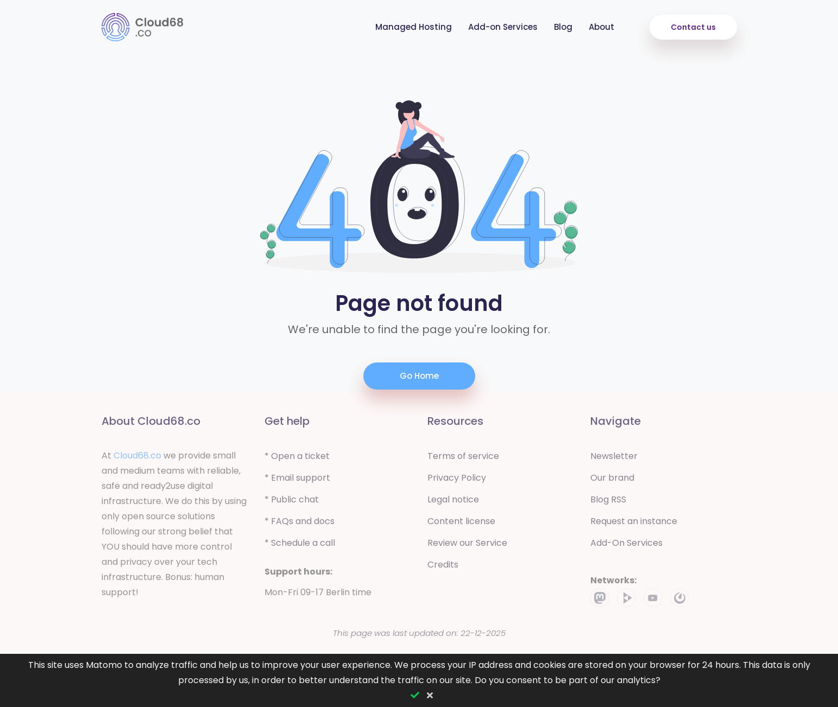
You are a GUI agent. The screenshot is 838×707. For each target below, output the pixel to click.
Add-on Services (503, 27)
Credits (442, 567)
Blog (563, 27)
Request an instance (633, 524)
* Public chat (291, 502)
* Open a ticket (297, 459)
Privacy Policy (456, 480)
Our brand (612, 480)
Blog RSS (608, 502)
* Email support (297, 480)
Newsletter (614, 459)
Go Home (419, 375)
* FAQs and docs (299, 524)
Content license (461, 524)
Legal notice (453, 502)
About (601, 27)
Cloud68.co (137, 458)
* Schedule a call (299, 545)
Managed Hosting (413, 27)
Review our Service (467, 545)
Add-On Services (626, 545)
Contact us (693, 27)
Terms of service (463, 459)
